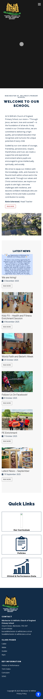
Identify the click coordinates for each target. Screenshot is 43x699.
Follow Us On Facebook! (14, 394)
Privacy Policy (22, 693)
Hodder (4, 651)
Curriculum (6, 673)
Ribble (4, 647)
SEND (4, 676)
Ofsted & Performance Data (21, 576)
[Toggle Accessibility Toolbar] (38, 694)
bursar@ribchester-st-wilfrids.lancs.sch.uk (17, 631)
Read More (7, 286)
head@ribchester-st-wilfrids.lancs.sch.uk (16, 634)
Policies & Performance (10, 665)
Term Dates (6, 669)
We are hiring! (9, 277)
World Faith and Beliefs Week (17, 356)
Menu (39, 4)
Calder (4, 644)
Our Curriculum (21, 530)
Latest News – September (15, 471)
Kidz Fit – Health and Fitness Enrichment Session (17, 317)
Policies (21, 553)
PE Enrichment (9, 432)
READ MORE (10, 206)
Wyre (3, 655)
